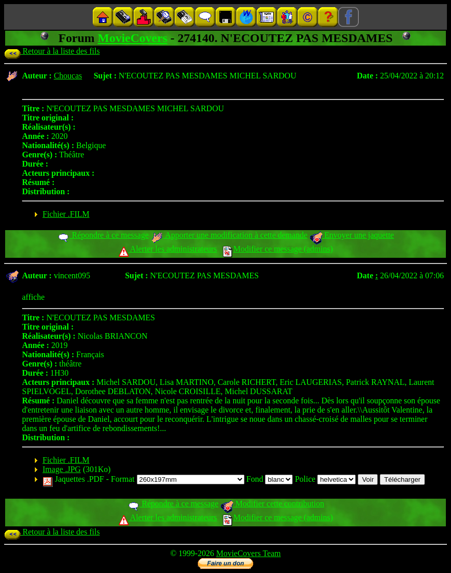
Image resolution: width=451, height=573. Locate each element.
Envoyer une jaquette (352, 235)
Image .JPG (62, 469)
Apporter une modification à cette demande (229, 235)
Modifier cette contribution (272, 503)
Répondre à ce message (103, 235)
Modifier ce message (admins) (278, 248)
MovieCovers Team (248, 553)
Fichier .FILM (66, 214)
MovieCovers (133, 38)
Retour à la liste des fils (52, 51)
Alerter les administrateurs (167, 248)
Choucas (68, 75)
